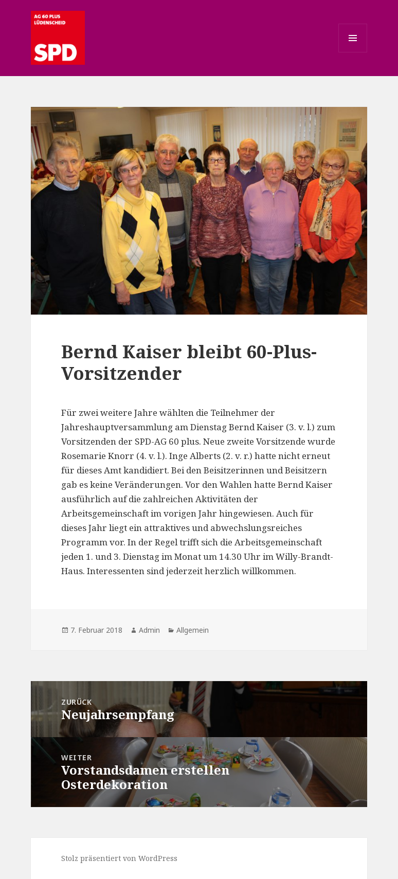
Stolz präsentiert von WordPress (119, 858)
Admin (149, 630)
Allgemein (192, 630)
